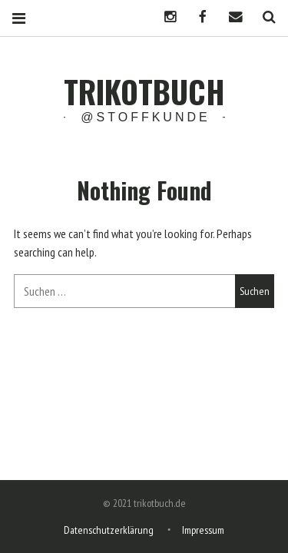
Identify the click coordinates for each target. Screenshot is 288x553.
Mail (230, 17)
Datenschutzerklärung (109, 530)
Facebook (197, 17)
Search (263, 17)
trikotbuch (144, 91)
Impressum (203, 530)
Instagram (164, 17)
